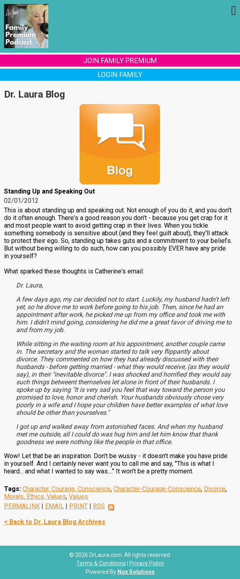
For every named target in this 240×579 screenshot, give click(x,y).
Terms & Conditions (101, 563)
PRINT (78, 506)
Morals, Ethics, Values (35, 496)
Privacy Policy (146, 563)
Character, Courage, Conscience (67, 489)
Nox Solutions (136, 572)
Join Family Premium (120, 60)
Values (78, 496)
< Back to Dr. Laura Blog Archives (54, 522)
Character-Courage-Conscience (157, 489)
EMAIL (54, 506)
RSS (99, 506)
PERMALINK (22, 506)
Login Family (120, 74)
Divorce (215, 489)
